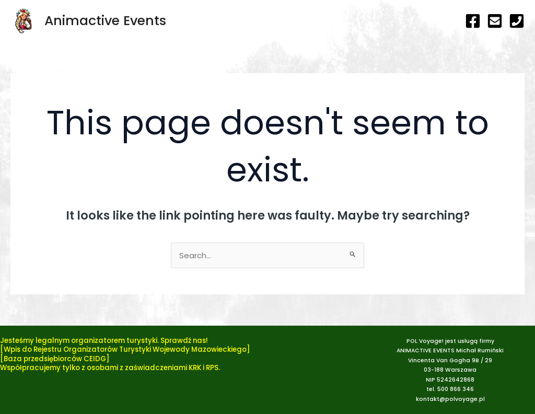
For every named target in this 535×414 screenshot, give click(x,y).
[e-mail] (495, 21)
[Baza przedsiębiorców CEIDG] (55, 359)
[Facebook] (473, 21)
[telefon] (517, 21)
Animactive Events (105, 21)
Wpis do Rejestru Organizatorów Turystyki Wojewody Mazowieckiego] (127, 349)
